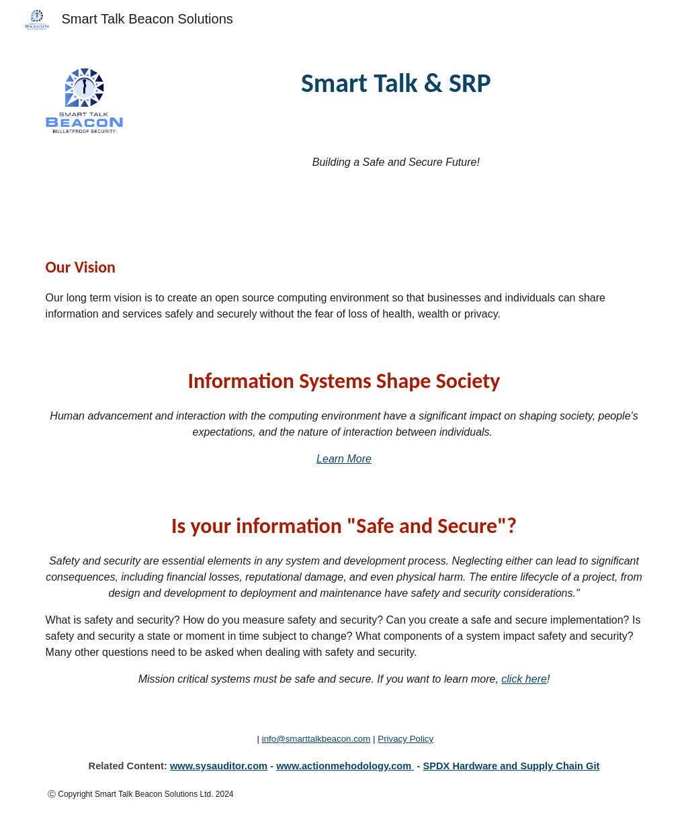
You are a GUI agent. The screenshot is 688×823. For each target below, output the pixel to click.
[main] (396, 83)
